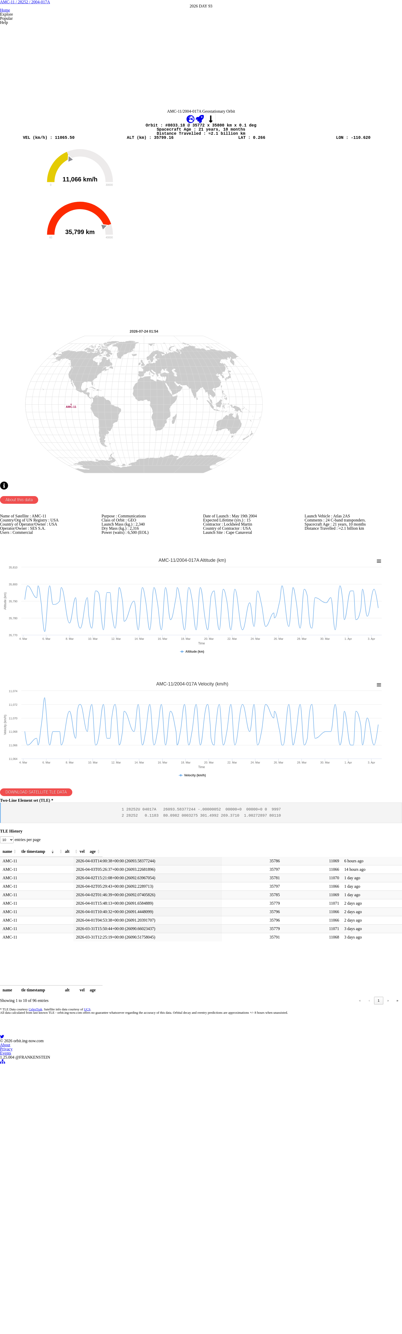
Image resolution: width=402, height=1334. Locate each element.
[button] (52, 1013)
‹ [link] (296, 1167)
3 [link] (325, 1167)
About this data (29, 616)
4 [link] (335, 1167)
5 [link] (345, 1167)
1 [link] (306, 1167)
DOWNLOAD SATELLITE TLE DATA (48, 933)
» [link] (388, 1167)
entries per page (39, 999)
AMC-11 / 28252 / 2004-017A (201, 35)
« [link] (287, 1167)
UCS (93, 1178)
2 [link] (316, 1167)
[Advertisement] (163, 112)
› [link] (378, 1167)
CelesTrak (42, 1178)
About (175, 1297)
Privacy (194, 1297)
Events (213, 1297)
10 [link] (369, 1167)
